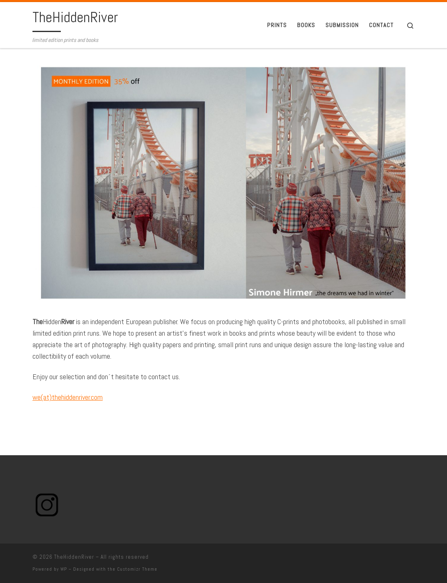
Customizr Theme (137, 569)
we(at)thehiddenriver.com (67, 397)
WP (63, 569)
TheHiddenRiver (74, 556)
